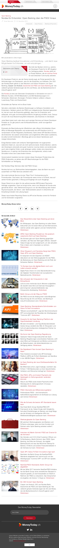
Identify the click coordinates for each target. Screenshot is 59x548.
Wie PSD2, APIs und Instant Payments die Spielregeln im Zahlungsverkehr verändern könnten (35, 377)
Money (11, 2)
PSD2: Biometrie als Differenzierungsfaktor (35, 390)
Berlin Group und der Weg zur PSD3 (33, 294)
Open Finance (38, 24)
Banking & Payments (50, 24)
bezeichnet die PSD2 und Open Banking (37, 86)
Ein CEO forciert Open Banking (31, 482)
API (6, 72)
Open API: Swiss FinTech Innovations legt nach (37, 452)
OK (29, 545)
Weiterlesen (24, 230)
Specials (29, 2)
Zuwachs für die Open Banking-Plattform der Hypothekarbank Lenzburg (36, 320)
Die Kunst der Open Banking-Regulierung (35, 334)
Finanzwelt (29, 24)
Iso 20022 (45, 2)
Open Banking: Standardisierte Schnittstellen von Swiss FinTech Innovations (38, 307)
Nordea (46, 71)
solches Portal (52, 73)
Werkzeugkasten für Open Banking (33, 419)
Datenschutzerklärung (19, 540)
